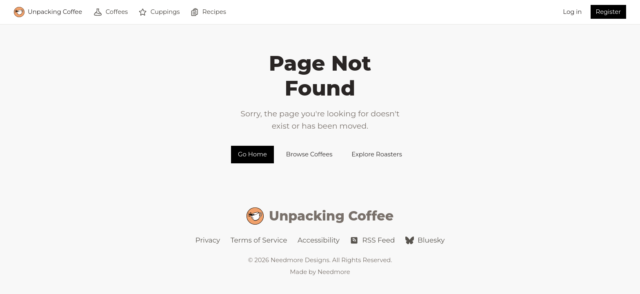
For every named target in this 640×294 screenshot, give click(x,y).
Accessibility (319, 240)
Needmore (334, 272)
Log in (572, 12)
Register (608, 12)
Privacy (208, 240)
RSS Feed (372, 240)
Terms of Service (259, 240)
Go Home (252, 154)
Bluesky (424, 240)
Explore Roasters (376, 154)
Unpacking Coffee (320, 216)
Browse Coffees (309, 154)
